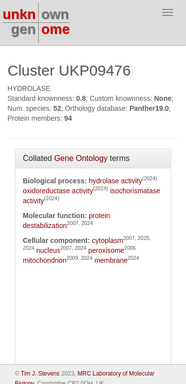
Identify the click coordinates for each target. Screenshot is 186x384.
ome (55, 29)
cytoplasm (107, 240)
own (55, 14)
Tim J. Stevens (40, 373)
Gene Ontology (81, 158)
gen (23, 29)
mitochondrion (44, 260)
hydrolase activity (115, 181)
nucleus (48, 250)
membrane (110, 260)
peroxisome (106, 250)
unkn (19, 14)
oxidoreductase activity (58, 191)
